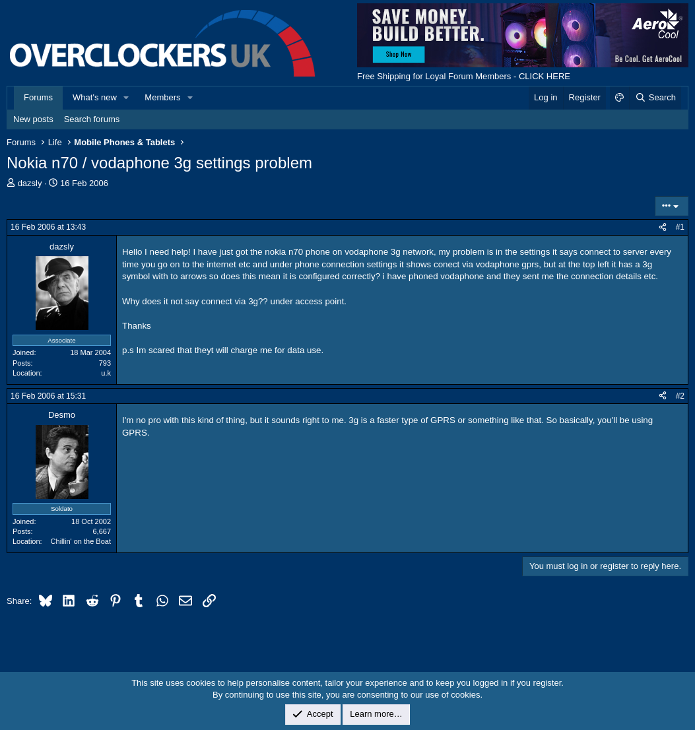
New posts (33, 119)
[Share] (662, 227)
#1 (680, 227)
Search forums (92, 119)
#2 (680, 396)
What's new (95, 97)
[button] (126, 97)
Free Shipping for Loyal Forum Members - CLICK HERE (463, 76)
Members (162, 97)
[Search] (655, 97)
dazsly (30, 183)
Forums (38, 97)
